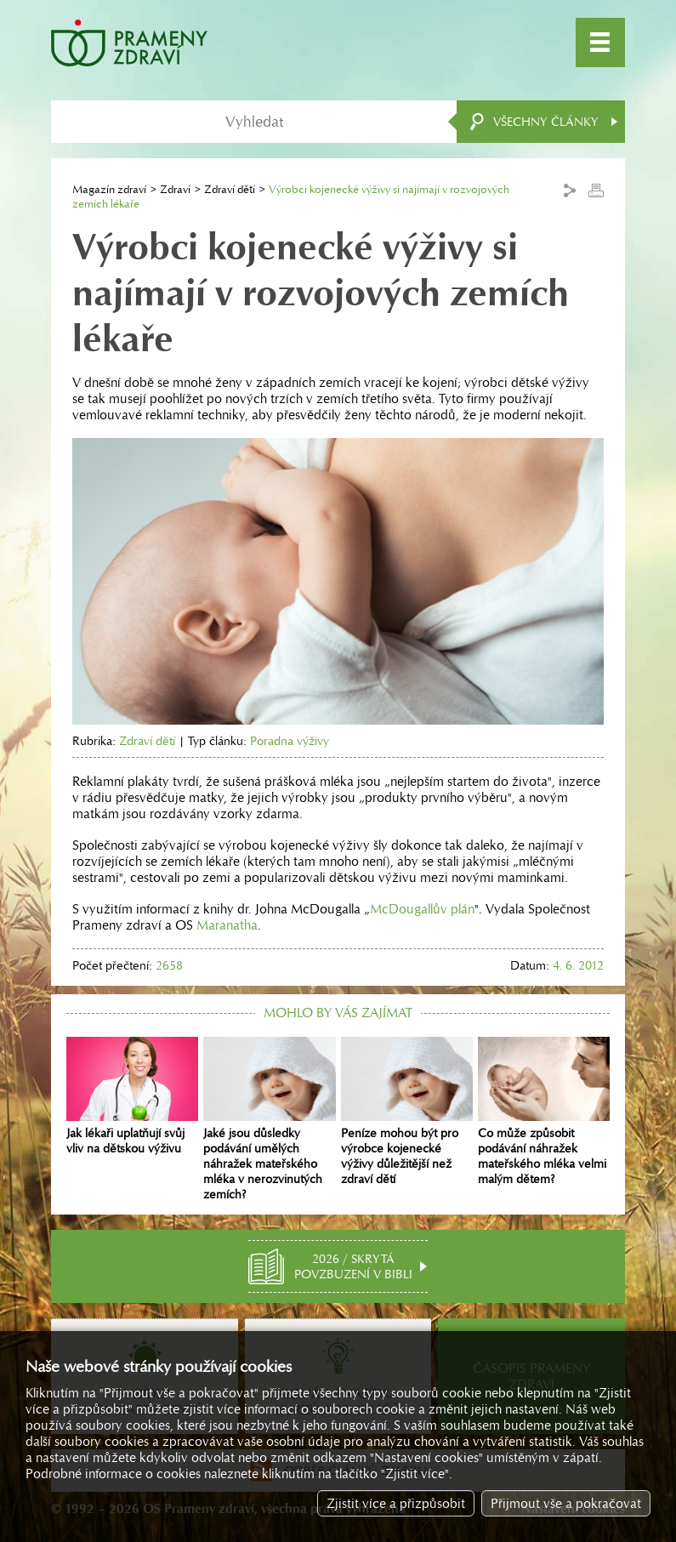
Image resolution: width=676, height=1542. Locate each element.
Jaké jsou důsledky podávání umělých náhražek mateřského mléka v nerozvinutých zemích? (269, 1119)
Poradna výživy (289, 740)
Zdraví (175, 189)
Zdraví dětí (229, 189)
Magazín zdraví (109, 189)
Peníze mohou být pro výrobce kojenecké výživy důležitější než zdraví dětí (407, 1111)
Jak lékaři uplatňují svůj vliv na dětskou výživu (132, 1096)
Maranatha (227, 925)
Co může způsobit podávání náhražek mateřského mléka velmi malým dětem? (544, 1111)
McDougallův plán (422, 909)
